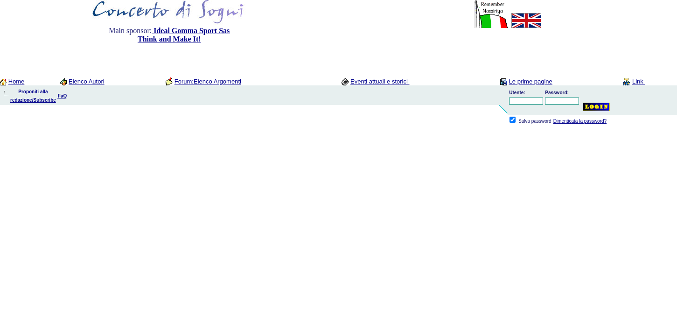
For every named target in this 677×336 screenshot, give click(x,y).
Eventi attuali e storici (379, 81)
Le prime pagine (530, 81)
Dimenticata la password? (580, 121)
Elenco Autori (87, 81)
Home (16, 81)
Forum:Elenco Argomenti (207, 81)
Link (638, 81)
